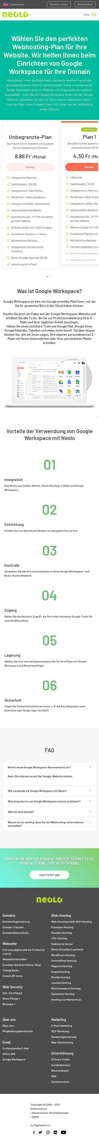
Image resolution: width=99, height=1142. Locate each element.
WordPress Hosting (63, 955)
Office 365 (9, 1053)
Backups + (9, 1004)
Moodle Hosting (60, 977)
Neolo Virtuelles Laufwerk (67, 949)
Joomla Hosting (61, 982)
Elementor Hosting (63, 993)
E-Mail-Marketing (61, 1025)
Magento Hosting (61, 966)
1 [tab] (48, 277)
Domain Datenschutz (16, 932)
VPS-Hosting (59, 938)
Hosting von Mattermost (66, 999)
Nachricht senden (59, 4)
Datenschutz (38, 1108)
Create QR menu (13, 975)
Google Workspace (14, 1059)
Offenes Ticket (60, 1059)
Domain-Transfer (13, 927)
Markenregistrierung (63, 1036)
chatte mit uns (49, 875)
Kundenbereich (85, 4)
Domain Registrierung (16, 921)
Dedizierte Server (62, 943)
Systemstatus (60, 1081)
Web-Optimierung (62, 1042)
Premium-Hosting (62, 927)
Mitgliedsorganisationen (18, 1031)
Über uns (8, 1025)
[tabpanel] (30, 197)
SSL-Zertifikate (12, 993)
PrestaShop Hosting (63, 960)
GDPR (35, 1116)
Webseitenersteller (15, 959)
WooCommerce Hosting (66, 988)
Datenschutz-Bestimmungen (50, 1112)
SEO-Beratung (60, 1031)
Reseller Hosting (61, 932)
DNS (53, 1076)
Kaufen (30, 167)
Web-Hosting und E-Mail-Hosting (71, 921)
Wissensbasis (60, 1070)
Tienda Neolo (11, 970)
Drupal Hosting (60, 971)
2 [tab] (51, 277)
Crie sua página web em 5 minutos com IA (24, 951)
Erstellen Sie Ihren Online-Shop (22, 964)
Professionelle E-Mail (16, 1048)
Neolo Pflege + (11, 998)
